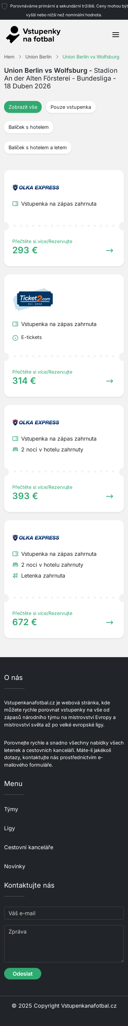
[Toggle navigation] (116, 34)
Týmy (11, 809)
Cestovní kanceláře (28, 847)
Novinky (14, 866)
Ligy (9, 828)
